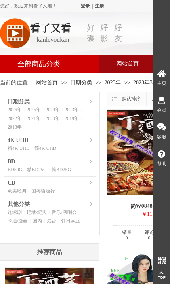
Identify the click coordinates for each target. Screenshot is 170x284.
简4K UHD (45, 148)
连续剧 (15, 212)
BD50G (15, 169)
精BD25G (36, 169)
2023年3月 (145, 83)
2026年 (15, 109)
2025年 (34, 109)
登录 (85, 6)
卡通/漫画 (18, 221)
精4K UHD (19, 148)
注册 (99, 6)
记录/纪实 (37, 212)
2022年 (15, 118)
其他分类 (19, 204)
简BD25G (61, 169)
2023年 (112, 83)
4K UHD (18, 140)
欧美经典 (17, 191)
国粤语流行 (43, 191)
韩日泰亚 (70, 221)
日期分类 (81, 83)
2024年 (53, 109)
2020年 (53, 118)
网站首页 (128, 64)
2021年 (34, 118)
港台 (51, 221)
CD (11, 183)
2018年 (15, 127)
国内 (37, 221)
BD (11, 161)
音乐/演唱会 (64, 212)
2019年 (72, 118)
